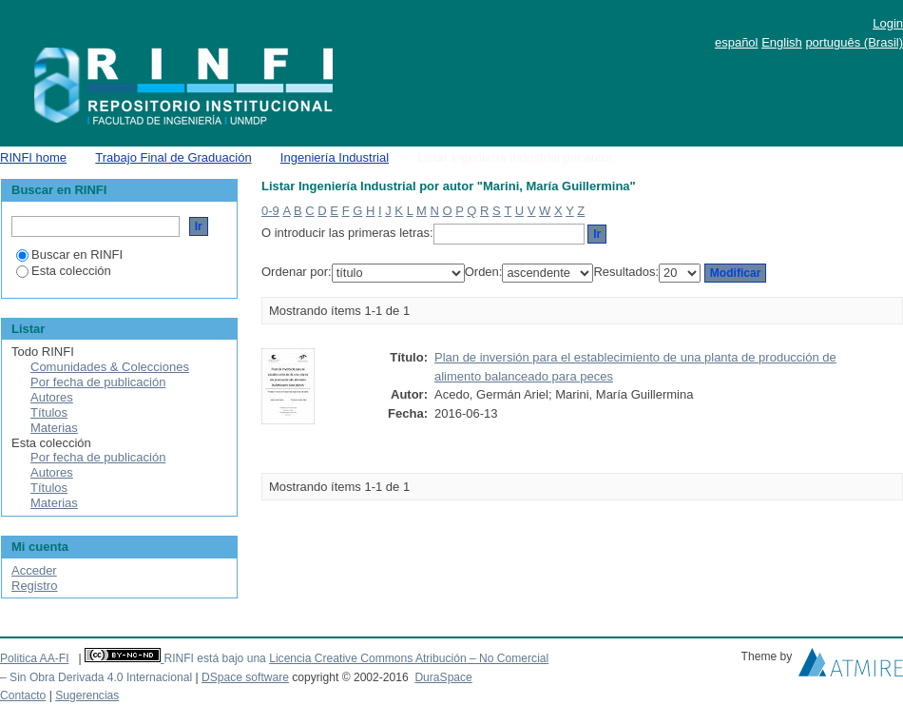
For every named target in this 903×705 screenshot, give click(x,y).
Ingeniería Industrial (334, 157)
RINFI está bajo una (214, 658)
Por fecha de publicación (97, 382)
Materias (54, 428)
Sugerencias (87, 695)
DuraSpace (442, 677)
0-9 (270, 211)
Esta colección (63, 271)
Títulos (48, 412)
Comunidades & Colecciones (109, 367)
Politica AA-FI (34, 658)
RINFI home (33, 157)
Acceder (34, 570)
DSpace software (245, 677)
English (781, 42)
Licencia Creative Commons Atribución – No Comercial (408, 658)
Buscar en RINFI (69, 254)
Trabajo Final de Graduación (173, 157)
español (737, 42)
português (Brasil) (854, 42)
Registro (34, 585)
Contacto (23, 695)
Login (888, 23)
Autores (51, 397)
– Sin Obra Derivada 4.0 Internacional (96, 677)
